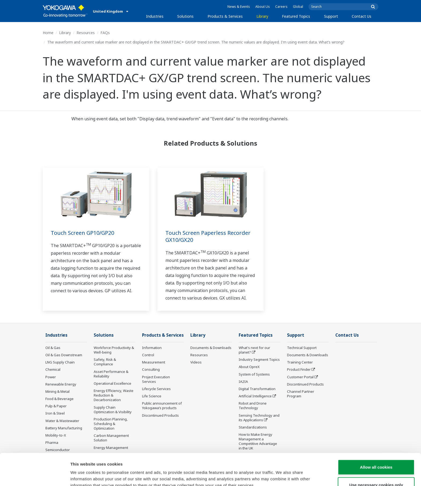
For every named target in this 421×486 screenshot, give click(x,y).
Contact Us (361, 16)
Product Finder (299, 369)
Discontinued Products (160, 415)
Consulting (151, 369)
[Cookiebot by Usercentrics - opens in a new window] (34, 475)
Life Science (151, 396)
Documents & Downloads (210, 347)
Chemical (52, 369)
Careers (281, 6)
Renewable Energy (60, 384)
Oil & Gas (52, 347)
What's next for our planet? (254, 350)
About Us (262, 6)
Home (48, 32)
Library (262, 16)
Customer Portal (300, 377)
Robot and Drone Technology (253, 405)
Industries (155, 16)
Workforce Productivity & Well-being (114, 350)
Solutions (185, 16)
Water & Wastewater (62, 420)
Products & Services (225, 16)
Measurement (153, 362)
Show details (281, 475)
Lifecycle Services (156, 388)
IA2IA (243, 381)
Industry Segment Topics (259, 359)
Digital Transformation (257, 388)
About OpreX (249, 366)
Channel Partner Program (300, 393)
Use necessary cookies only (376, 457)
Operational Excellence (112, 383)
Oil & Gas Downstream (63, 354)
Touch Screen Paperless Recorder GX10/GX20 (208, 236)
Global (298, 6)
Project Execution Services (156, 379)
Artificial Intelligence (255, 396)
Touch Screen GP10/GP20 (82, 232)
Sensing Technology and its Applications (259, 417)
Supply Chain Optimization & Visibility (113, 409)
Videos (196, 362)
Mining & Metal (57, 391)
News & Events (238, 6)
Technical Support (302, 347)
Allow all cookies (376, 439)
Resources (86, 32)
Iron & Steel (55, 413)
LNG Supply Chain (60, 362)
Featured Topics (296, 16)
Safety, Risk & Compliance (105, 361)
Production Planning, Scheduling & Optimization (111, 424)
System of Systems (254, 374)
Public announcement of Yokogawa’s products (162, 405)
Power (50, 377)
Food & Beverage (59, 398)
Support (331, 16)
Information (152, 347)
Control (148, 354)
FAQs (105, 32)
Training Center (300, 362)
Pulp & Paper (56, 406)
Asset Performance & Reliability (111, 374)
